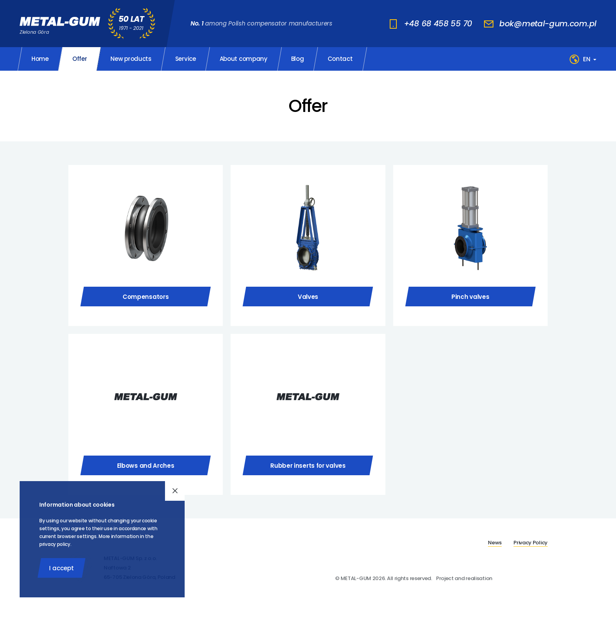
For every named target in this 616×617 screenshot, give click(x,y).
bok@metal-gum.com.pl (547, 23)
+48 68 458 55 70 (438, 23)
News (495, 542)
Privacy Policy (530, 542)
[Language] (589, 59)
